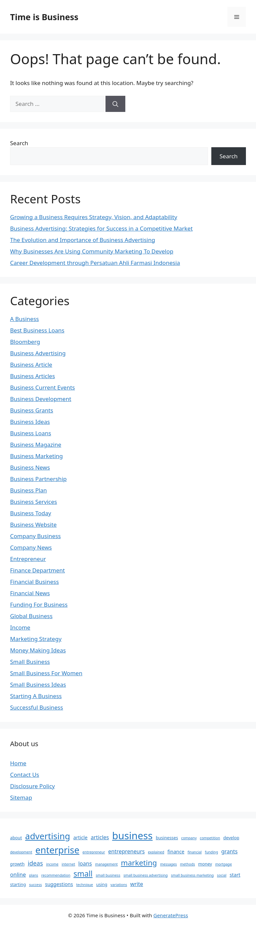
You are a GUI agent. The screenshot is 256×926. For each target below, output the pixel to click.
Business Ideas (30, 422)
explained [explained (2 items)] (156, 852)
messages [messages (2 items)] (168, 864)
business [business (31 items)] (132, 835)
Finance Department (37, 570)
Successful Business (36, 707)
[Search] (115, 104)
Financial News (30, 593)
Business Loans (30, 433)
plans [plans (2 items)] (33, 875)
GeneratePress (170, 915)
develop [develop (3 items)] (231, 838)
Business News (30, 467)
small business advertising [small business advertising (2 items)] (145, 875)
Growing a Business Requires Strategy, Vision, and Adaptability (93, 217)
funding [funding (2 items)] (211, 852)
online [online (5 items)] (18, 874)
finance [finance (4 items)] (175, 851)
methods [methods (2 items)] (187, 864)
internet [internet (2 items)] (68, 864)
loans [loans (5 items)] (85, 863)
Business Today (30, 513)
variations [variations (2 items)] (119, 884)
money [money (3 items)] (205, 864)
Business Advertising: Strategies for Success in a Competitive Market (101, 228)
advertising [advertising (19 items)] (47, 836)
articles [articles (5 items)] (100, 837)
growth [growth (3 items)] (17, 864)
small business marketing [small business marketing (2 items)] (192, 875)
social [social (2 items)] (221, 875)
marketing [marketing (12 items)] (139, 862)
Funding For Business (39, 604)
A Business (24, 319)
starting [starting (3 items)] (18, 884)
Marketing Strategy (35, 639)
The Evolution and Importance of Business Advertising (82, 240)
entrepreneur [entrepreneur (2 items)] (94, 852)
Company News (31, 547)
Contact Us (24, 774)
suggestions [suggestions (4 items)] (59, 884)
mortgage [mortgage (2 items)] (223, 864)
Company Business (35, 536)
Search (19, 143)
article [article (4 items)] (80, 837)
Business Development (40, 399)
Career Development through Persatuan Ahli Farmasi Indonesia (95, 263)
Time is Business (44, 17)
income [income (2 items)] (52, 864)
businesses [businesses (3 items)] (167, 838)
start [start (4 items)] (234, 874)
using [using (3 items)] (101, 884)
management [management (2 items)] (106, 864)
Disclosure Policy (32, 786)
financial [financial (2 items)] (194, 852)
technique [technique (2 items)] (84, 884)
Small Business (30, 662)
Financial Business (34, 582)
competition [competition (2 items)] (210, 838)
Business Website (33, 524)
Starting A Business (36, 696)
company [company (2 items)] (189, 838)
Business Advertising (38, 353)
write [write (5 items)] (136, 884)
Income (20, 627)
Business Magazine (35, 444)
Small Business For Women (46, 673)
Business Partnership (38, 479)
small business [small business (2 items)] (108, 875)
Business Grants (31, 410)
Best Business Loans (37, 330)
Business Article (31, 364)
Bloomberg (25, 342)
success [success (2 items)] (35, 884)
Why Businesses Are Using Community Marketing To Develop (91, 251)
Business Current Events (42, 387)
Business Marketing (36, 456)
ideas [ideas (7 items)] (35, 863)
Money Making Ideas (38, 650)
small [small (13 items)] (83, 874)
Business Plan (28, 490)
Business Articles (32, 376)
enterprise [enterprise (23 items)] (57, 850)
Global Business (31, 616)
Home (18, 763)
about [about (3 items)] (16, 838)
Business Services (33, 502)
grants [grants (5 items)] (229, 851)
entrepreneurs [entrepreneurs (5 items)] (126, 851)
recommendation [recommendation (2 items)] (55, 875)
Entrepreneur (28, 559)
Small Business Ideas (38, 684)
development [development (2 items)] (21, 852)
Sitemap (21, 797)
